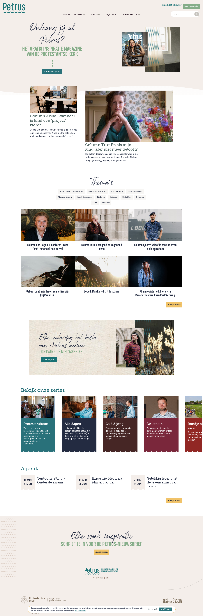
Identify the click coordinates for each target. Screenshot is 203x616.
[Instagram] (108, 567)
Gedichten (126, 186)
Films (94, 192)
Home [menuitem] (66, 14)
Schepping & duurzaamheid (72, 181)
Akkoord (166, 609)
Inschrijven (49, 349)
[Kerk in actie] (167, 590)
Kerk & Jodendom (84, 186)
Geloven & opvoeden (97, 181)
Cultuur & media (135, 181)
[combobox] (185, 14)
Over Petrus (34, 603)
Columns (140, 186)
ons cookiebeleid (81, 610)
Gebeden (113, 186)
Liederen (101, 186)
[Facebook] (105, 567)
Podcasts (106, 192)
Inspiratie (111, 14)
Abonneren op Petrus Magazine (42, 600)
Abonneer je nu (52, 72)
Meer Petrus (131, 14)
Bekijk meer (174, 294)
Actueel (78, 14)
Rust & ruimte (117, 181)
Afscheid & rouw (65, 186)
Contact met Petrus (38, 597)
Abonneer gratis (191, 6)
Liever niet (152, 609)
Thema (94, 14)
